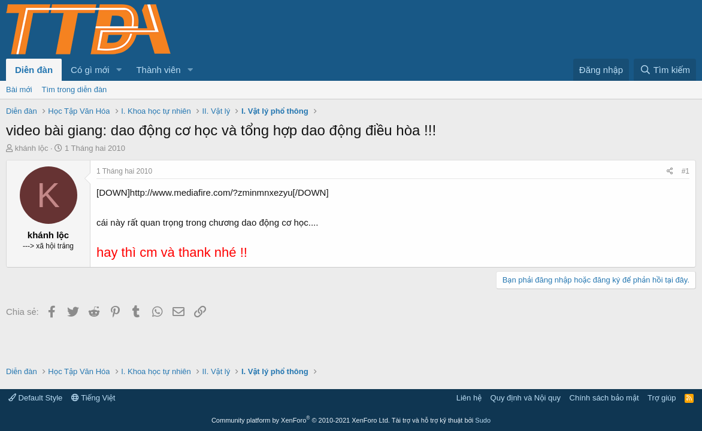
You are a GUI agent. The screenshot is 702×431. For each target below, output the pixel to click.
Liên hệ (469, 397)
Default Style (35, 397)
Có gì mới (90, 70)
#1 (685, 171)
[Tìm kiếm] (665, 70)
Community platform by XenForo (300, 420)
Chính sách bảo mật (604, 397)
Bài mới (19, 89)
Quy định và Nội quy (526, 397)
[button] (118, 70)
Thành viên (158, 70)
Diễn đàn (34, 70)
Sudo (483, 420)
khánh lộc (32, 148)
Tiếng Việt (93, 397)
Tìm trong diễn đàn (74, 89)
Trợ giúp (661, 397)
